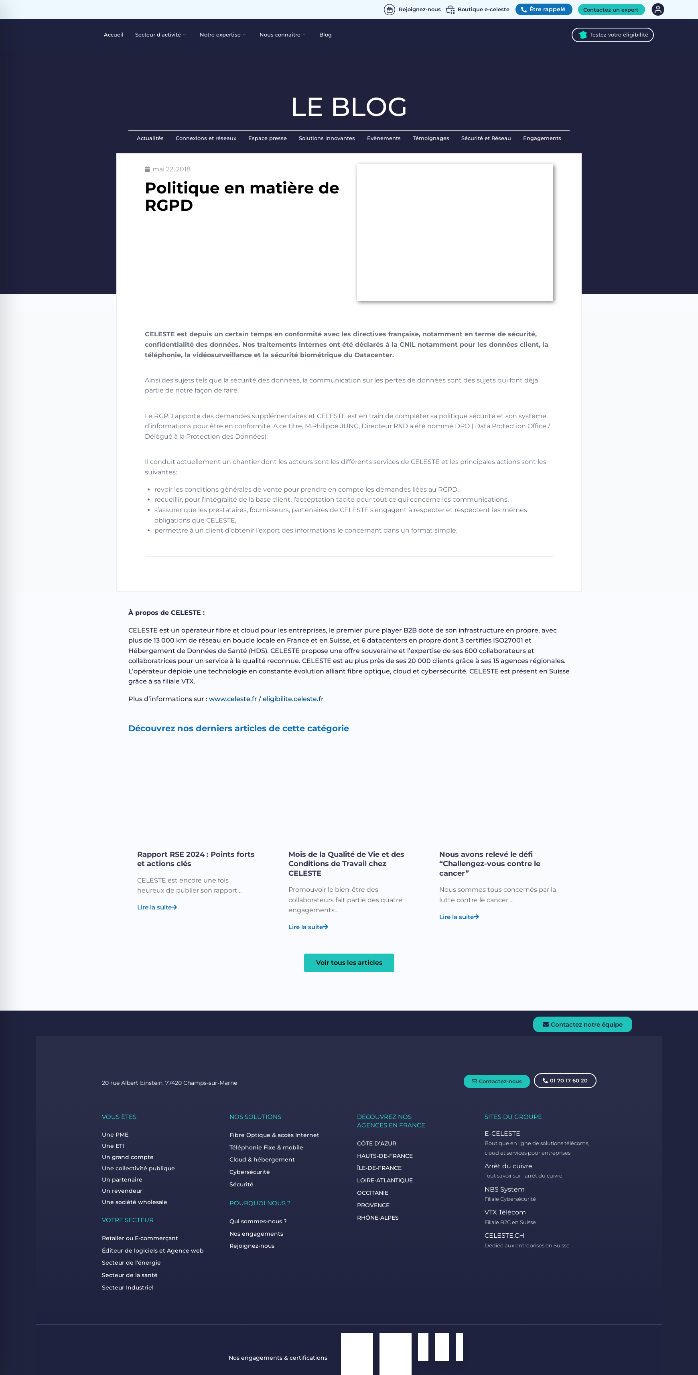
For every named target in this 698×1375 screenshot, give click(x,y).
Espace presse (267, 138)
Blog (325, 34)
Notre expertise (223, 35)
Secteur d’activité (160, 35)
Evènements (384, 138)
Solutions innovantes (327, 138)
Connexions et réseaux (206, 138)
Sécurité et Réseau (486, 138)
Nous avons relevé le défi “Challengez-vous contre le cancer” (489, 864)
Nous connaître (282, 35)
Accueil (114, 34)
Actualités (150, 138)
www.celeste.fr (233, 699)
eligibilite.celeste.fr (293, 699)
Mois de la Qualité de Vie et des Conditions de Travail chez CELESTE (346, 864)
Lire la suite (157, 906)
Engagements (542, 138)
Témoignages (431, 138)
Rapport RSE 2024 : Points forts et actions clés (196, 859)
